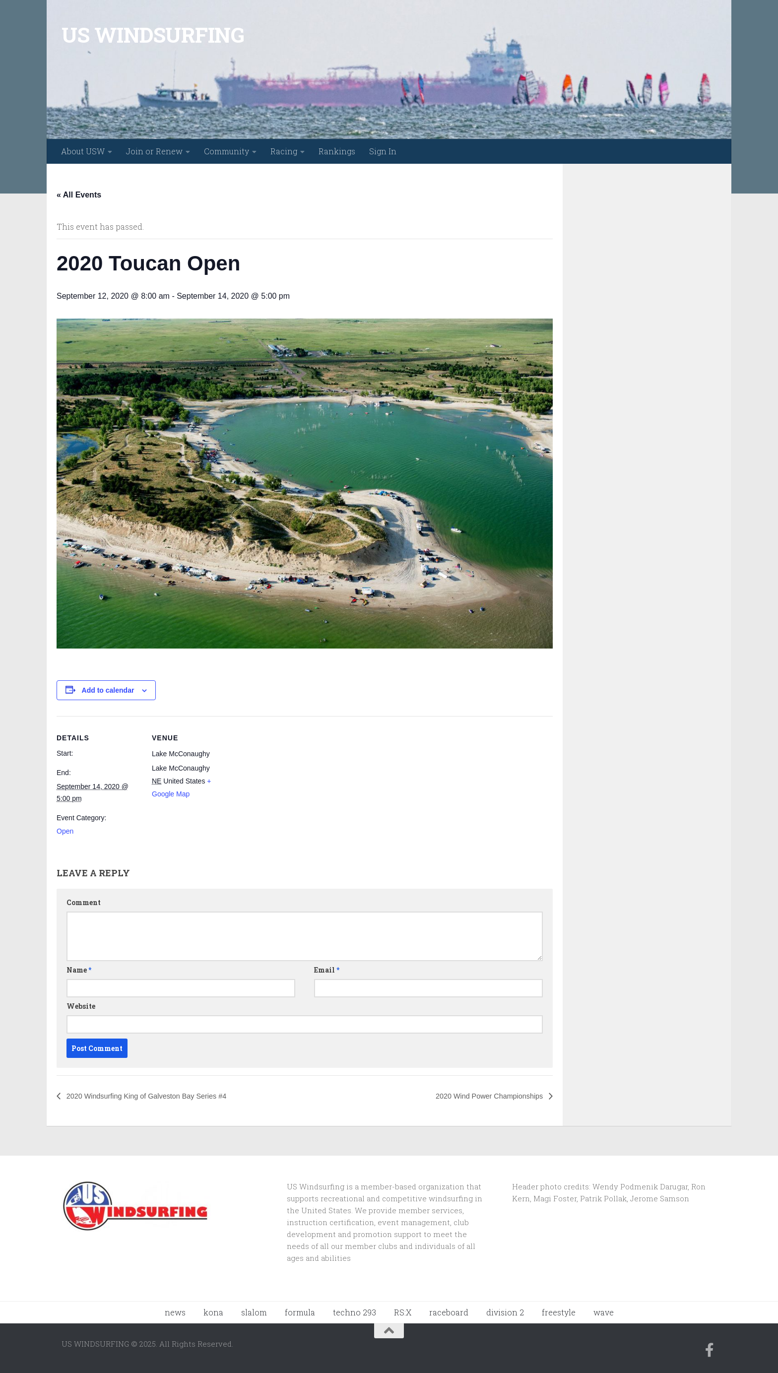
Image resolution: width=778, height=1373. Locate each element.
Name (78, 970)
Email (326, 970)
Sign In (382, 151)
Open (65, 831)
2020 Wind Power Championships (482, 1096)
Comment (83, 902)
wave (603, 1312)
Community (226, 151)
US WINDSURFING (153, 34)
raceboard (448, 1312)
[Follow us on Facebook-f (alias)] (709, 1350)
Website (80, 1006)
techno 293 (354, 1312)
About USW (83, 151)
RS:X (402, 1312)
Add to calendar (108, 690)
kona (213, 1312)
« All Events (79, 195)
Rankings (337, 151)
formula (300, 1312)
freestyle (559, 1312)
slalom (254, 1312)
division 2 (505, 1312)
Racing (283, 151)
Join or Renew (154, 151)
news (175, 1312)
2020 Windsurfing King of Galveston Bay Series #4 (156, 1096)
